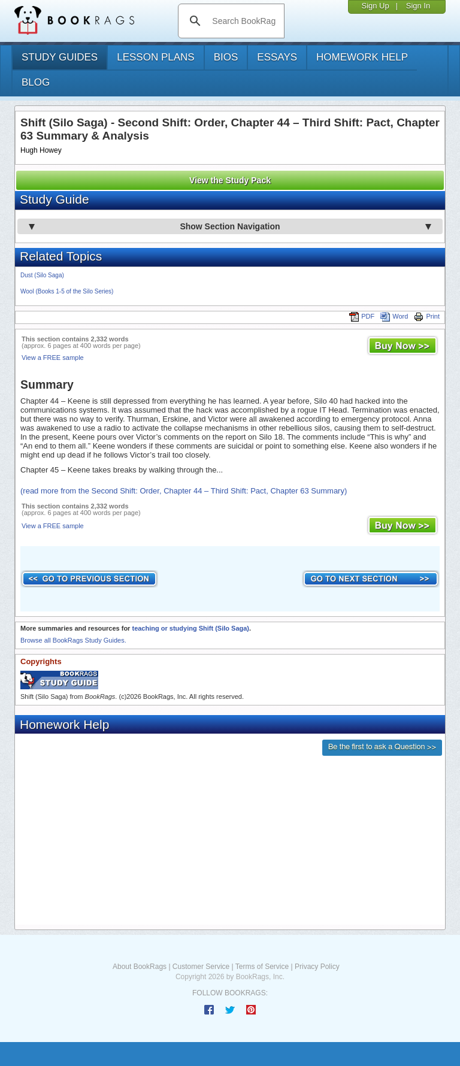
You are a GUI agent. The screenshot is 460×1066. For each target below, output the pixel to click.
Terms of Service (262, 966)
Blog (36, 82)
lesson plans (155, 57)
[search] (243, 21)
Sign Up (375, 5)
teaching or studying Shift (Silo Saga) (190, 628)
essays (277, 57)
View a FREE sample (53, 357)
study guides (60, 57)
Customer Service (200, 966)
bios (226, 57)
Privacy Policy (317, 966)
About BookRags (140, 966)
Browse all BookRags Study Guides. (73, 640)
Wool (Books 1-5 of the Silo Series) (66, 291)
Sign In (418, 5)
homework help (362, 57)
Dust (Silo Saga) (42, 275)
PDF (361, 316)
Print (427, 316)
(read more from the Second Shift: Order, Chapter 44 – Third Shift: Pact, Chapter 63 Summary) (183, 490)
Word (394, 316)
